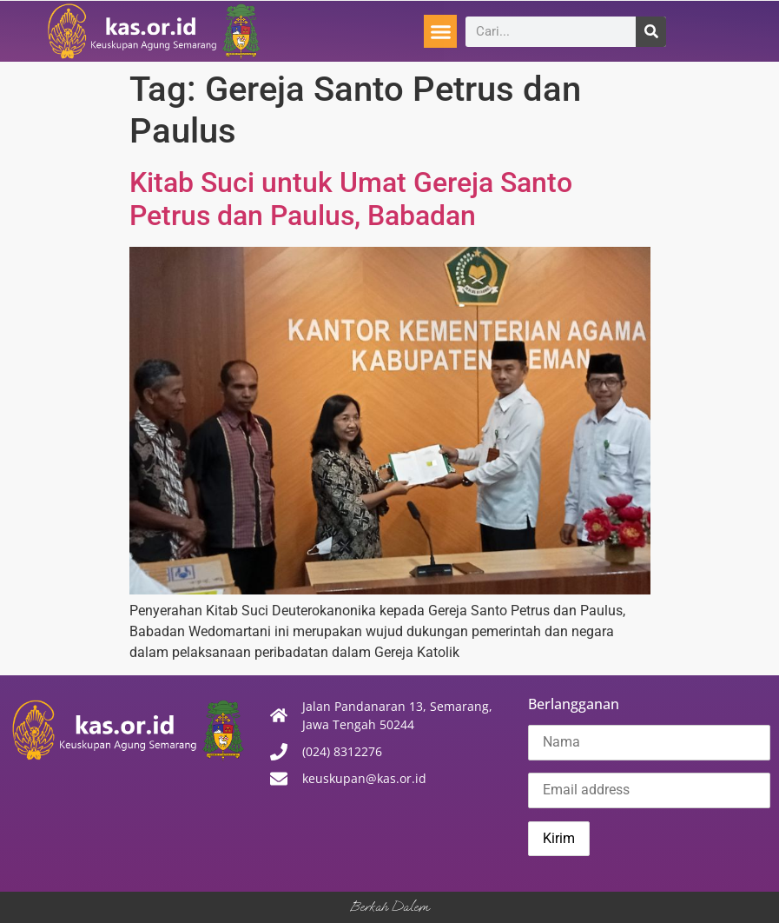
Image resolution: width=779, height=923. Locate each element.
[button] (440, 31)
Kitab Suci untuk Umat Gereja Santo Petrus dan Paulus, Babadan (350, 199)
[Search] (651, 32)
